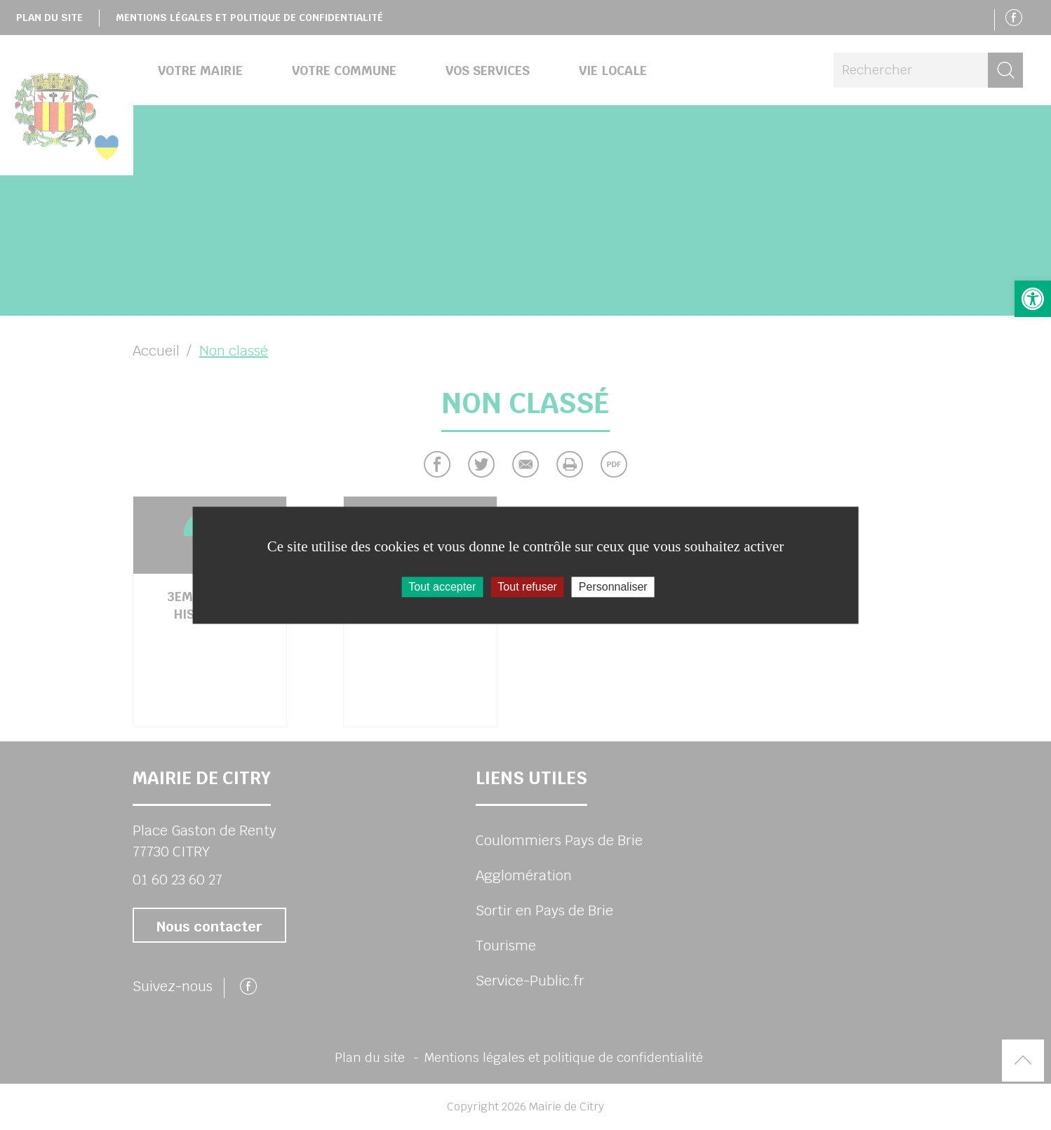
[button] (1033, 299)
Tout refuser (526, 587)
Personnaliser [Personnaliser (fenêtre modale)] (613, 587)
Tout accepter (442, 587)
